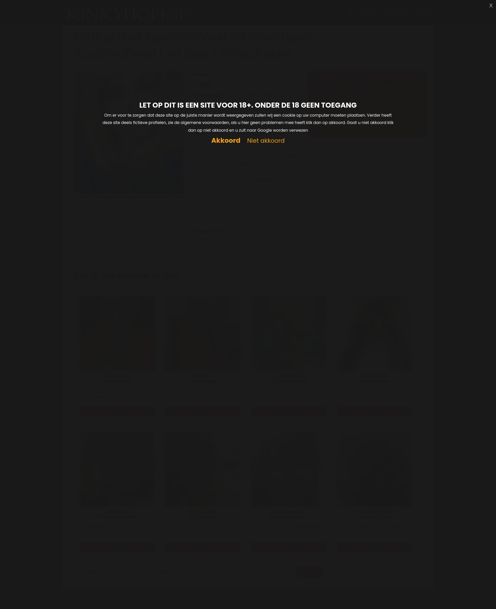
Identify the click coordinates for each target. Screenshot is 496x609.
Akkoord (225, 140)
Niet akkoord (265, 141)
